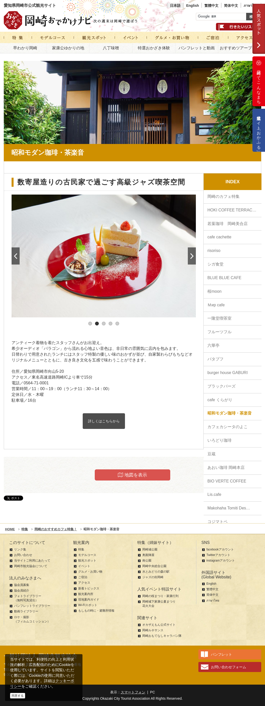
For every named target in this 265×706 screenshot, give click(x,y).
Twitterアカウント (218, 555)
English (192, 6)
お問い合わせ (23, 555)
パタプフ (215, 359)
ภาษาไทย (251, 6)
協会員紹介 (21, 590)
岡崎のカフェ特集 (223, 196)
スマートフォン (133, 692)
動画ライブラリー (26, 611)
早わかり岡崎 (25, 48)
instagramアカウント (220, 560)
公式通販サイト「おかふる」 (259, 130)
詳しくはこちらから (104, 421)
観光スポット (87, 560)
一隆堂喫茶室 (219, 318)
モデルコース (87, 555)
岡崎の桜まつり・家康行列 (160, 596)
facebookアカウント (220, 549)
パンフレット (221, 654)
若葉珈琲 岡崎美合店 (227, 223)
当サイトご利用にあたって (32, 560)
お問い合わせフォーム (228, 667)
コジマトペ (217, 521)
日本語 (175, 6)
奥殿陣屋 (148, 555)
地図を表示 (132, 474)
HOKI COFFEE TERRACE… (233, 210)
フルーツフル (219, 332)
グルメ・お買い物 (90, 571)
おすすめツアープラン (240, 48)
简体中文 (231, 6)
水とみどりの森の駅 (155, 571)
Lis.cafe (214, 494)
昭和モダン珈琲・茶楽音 (229, 413)
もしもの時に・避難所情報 (96, 610)
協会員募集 (21, 585)
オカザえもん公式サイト (158, 624)
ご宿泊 (82, 577)
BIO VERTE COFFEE (226, 481)
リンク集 (20, 549)
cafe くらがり (219, 400)
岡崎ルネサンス (152, 630)
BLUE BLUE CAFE (224, 278)
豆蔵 (211, 454)
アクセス (84, 582)
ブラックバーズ (221, 386)
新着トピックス (88, 588)
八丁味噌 (111, 48)
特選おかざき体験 (154, 48)
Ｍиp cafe (216, 305)
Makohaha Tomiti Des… (228, 508)
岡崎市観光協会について (30, 566)
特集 (81, 549)
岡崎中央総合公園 (154, 566)
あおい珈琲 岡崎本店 (226, 467)
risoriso (213, 250)
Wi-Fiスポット (87, 605)
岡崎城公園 (149, 549)
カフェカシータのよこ (227, 427)
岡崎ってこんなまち (258, 81)
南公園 (146, 560)
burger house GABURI (227, 372)
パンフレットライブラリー (32, 606)
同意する (18, 695)
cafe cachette (219, 237)
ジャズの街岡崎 (152, 577)
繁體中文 (211, 6)
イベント (84, 566)
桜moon (214, 291)
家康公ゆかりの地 (68, 48)
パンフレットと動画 (197, 48)
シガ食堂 (215, 264)
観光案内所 (85, 594)
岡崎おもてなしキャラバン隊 (162, 636)
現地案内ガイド (88, 599)
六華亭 (213, 345)
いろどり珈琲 (219, 440)
